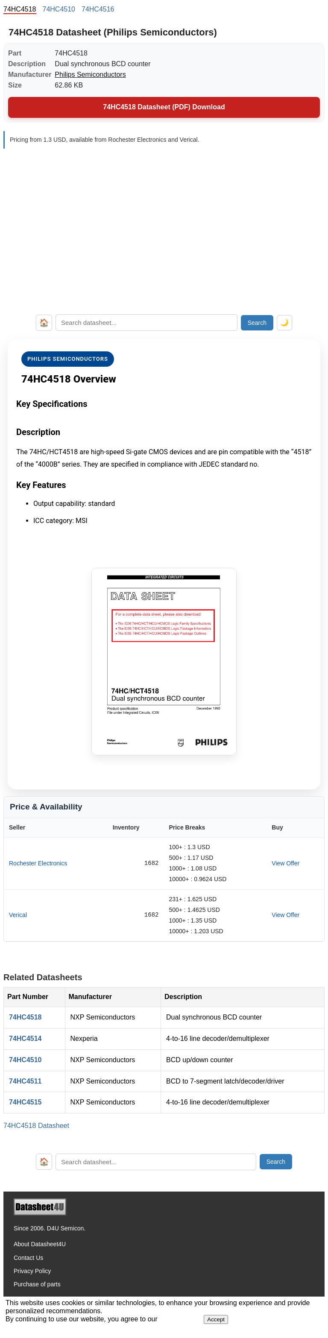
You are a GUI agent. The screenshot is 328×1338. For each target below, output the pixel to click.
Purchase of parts (37, 1284)
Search (257, 322)
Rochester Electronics (38, 863)
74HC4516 (98, 9)
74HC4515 (25, 1102)
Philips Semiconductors (90, 74)
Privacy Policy (32, 1271)
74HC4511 (25, 1081)
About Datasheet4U (40, 1244)
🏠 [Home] (44, 322)
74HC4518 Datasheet (36, 1125)
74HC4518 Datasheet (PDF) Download (164, 107)
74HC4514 (25, 1038)
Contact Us (28, 1257)
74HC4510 (59, 9)
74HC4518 (25, 1017)
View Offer (285, 863)
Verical (18, 914)
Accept (216, 1319)
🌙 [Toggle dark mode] (284, 322)
